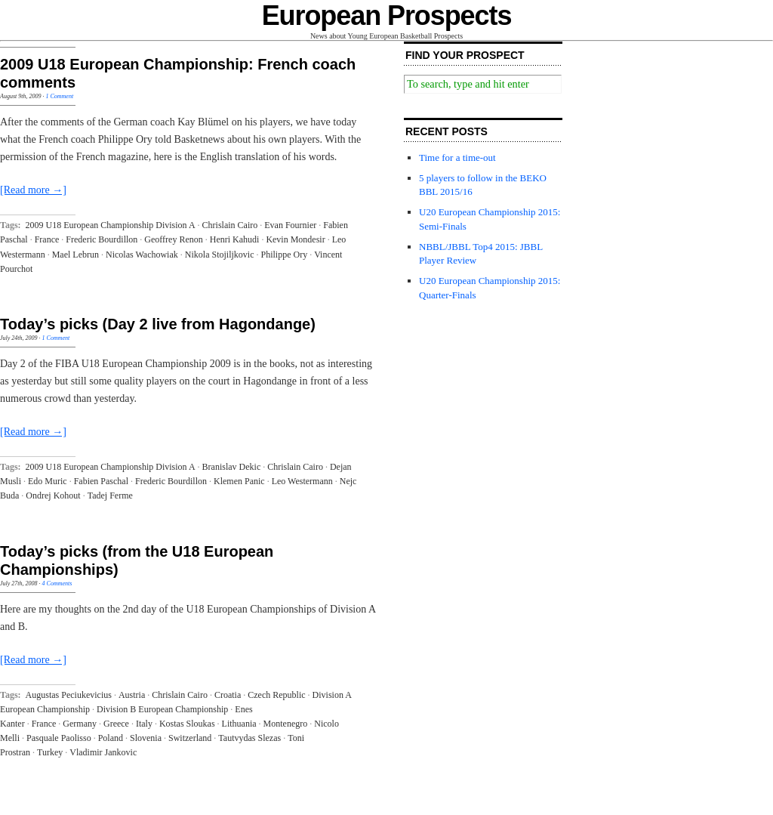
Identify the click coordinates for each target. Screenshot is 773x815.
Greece (116, 723)
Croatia (227, 695)
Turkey (50, 752)
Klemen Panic (239, 481)
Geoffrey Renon (173, 239)
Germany (80, 723)
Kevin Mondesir (295, 239)
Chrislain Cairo (230, 225)
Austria (132, 695)
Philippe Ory (283, 254)
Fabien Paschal (101, 481)
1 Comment (59, 96)
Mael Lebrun (75, 254)
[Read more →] (33, 190)
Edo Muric (47, 481)
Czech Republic (276, 695)
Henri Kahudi (235, 239)
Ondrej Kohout (53, 495)
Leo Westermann (302, 481)
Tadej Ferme (110, 495)
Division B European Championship (162, 709)
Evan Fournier (290, 225)
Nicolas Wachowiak (142, 254)
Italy (144, 723)
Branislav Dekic (231, 467)
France (47, 239)
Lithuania (239, 723)
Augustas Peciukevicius (69, 695)
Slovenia (146, 738)
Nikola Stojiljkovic (219, 254)
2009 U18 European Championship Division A (111, 225)
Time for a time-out (457, 157)
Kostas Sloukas (187, 723)
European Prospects (387, 15)
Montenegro (285, 723)
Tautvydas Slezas (249, 738)
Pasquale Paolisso (58, 738)
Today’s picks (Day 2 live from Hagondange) (158, 324)
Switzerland (189, 738)
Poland (110, 738)
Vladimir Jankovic (103, 752)
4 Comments (57, 583)
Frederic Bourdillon (101, 239)
